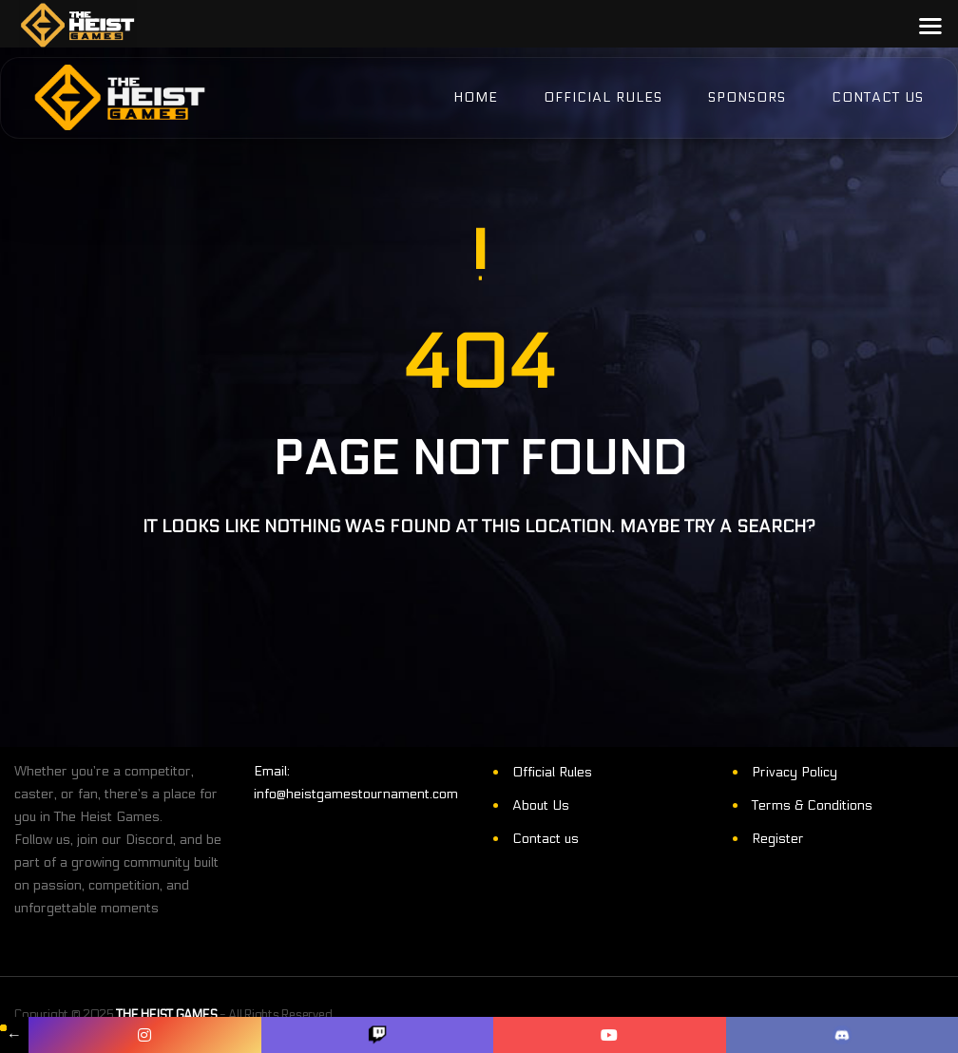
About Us (540, 805)
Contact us (545, 839)
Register (778, 839)
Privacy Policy (794, 772)
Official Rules (552, 772)
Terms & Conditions (812, 805)
